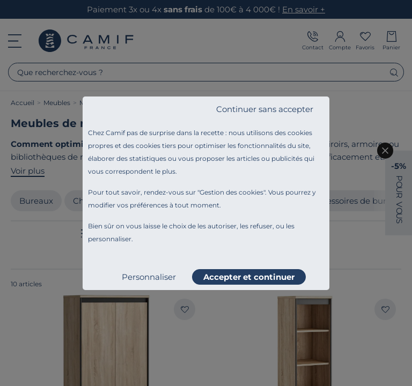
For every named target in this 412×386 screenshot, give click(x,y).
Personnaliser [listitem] (149, 277)
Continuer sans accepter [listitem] (264, 109)
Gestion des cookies (231, 192)
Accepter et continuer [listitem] (249, 277)
